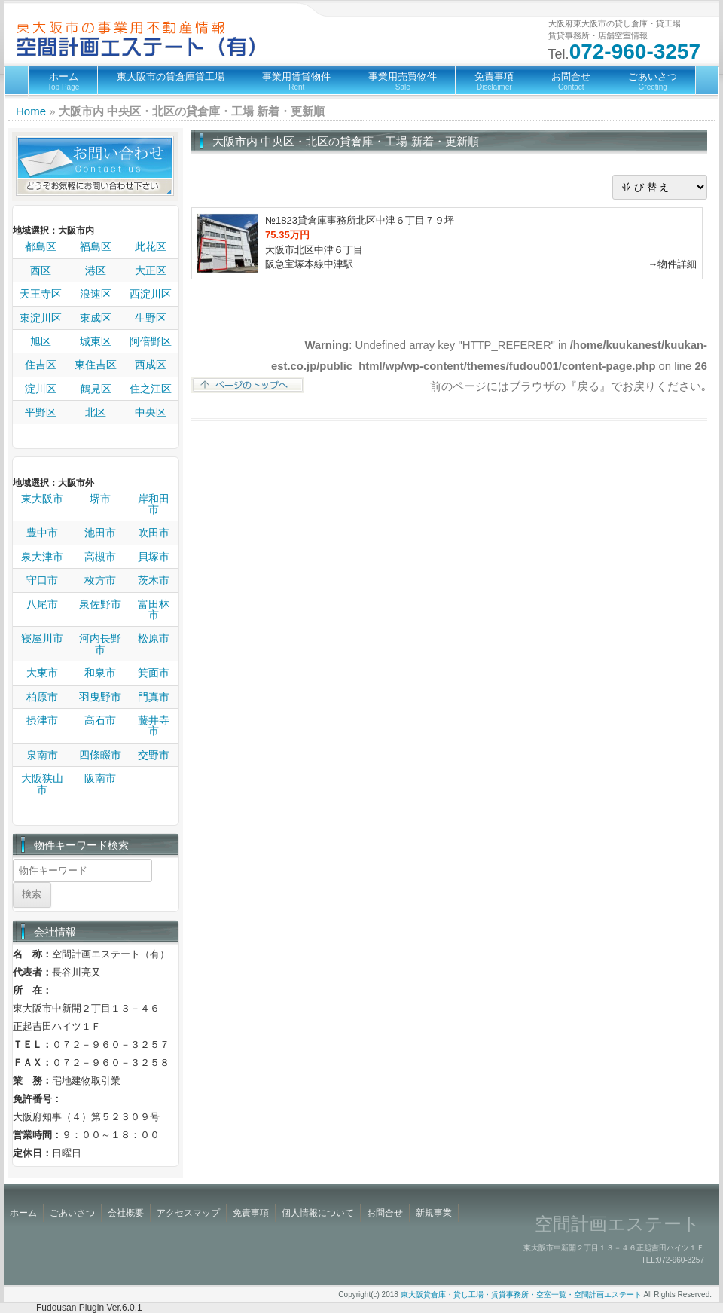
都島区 (40, 246)
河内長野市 (100, 644)
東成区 (95, 318)
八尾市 (42, 604)
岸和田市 (153, 504)
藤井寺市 (153, 726)
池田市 (100, 532)
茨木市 (153, 580)
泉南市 (42, 755)
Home (31, 111)
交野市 (153, 755)
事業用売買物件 (402, 81)
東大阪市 (42, 498)
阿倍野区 (151, 341)
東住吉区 (96, 364)
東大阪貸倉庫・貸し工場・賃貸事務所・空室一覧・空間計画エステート (521, 1294)
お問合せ (570, 81)
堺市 (100, 498)
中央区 (150, 412)
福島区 (95, 246)
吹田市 (153, 532)
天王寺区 (41, 294)
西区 (40, 270)
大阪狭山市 (42, 784)
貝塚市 (153, 556)
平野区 (40, 412)
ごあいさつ (652, 81)
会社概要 (126, 1213)
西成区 (150, 364)
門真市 (153, 697)
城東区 (95, 341)
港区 (95, 270)
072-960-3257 (634, 51)
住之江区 (151, 388)
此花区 (150, 246)
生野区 (150, 318)
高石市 (100, 720)
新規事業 (434, 1213)
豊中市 (42, 532)
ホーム (63, 81)
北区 (95, 412)
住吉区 (40, 364)
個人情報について (318, 1213)
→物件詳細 (672, 264)
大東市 (42, 672)
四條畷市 (100, 755)
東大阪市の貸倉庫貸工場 (170, 76)
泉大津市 (42, 556)
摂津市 (42, 720)
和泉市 (100, 672)
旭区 (40, 341)
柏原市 (42, 697)
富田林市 (153, 610)
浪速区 (95, 294)
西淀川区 (151, 294)
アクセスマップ (188, 1213)
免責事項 (494, 81)
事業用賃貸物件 (296, 81)
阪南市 (100, 778)
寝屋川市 (42, 638)
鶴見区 (95, 388)
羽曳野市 (100, 697)
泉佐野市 (100, 604)
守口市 (42, 580)
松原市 (153, 638)
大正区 (150, 270)
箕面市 (153, 672)
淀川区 (40, 388)
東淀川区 (41, 318)
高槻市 (100, 556)
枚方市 (100, 580)
